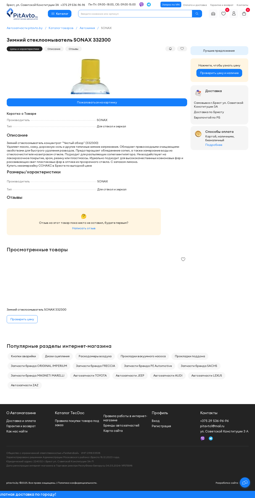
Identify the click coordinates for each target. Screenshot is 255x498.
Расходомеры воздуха (95, 356)
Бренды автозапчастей (121, 425)
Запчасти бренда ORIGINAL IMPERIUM (39, 366)
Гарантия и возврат (221, 5)
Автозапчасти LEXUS (206, 375)
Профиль (160, 412)
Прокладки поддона (190, 356)
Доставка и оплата (21, 421)
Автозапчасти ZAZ (24, 385)
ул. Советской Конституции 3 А (224, 431)
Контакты (242, 5)
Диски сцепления (57, 356)
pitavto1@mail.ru (212, 426)
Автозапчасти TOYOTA (90, 375)
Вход (156, 421)
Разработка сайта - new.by (232, 482)
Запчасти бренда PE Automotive (148, 366)
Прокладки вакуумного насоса (143, 356)
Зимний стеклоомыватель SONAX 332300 (36, 309)
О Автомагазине (21, 412)
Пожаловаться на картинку (97, 102)
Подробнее (213, 145)
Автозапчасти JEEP (130, 375)
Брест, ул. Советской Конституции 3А (33, 5)
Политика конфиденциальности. (77, 482)
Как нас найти (17, 431)
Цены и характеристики (24, 48)
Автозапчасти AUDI (167, 375)
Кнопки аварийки (23, 356)
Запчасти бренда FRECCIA (95, 366)
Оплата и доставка (195, 5)
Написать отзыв (84, 228)
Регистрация (161, 426)
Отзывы (73, 48)
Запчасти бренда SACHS (199, 366)
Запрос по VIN (171, 4)
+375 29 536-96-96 (72, 5)
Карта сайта (113, 431)
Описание (53, 48)
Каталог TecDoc (69, 412)
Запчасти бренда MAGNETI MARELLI (37, 375)
